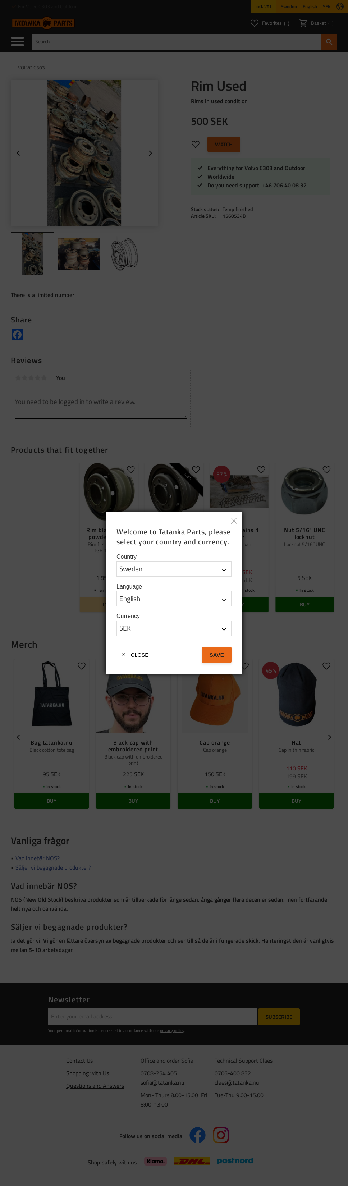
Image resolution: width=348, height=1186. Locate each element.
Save (217, 655)
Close (139, 655)
